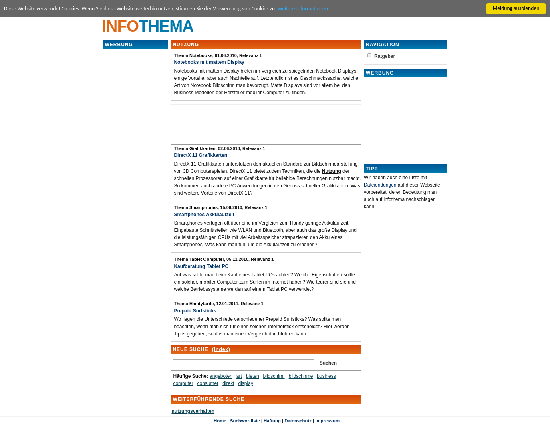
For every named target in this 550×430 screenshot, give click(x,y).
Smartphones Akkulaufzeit (204, 214)
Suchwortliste (245, 420)
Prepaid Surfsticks (195, 311)
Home (220, 420)
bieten (252, 376)
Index (221, 349)
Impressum (327, 420)
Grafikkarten (202, 148)
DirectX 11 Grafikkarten (200, 155)
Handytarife (201, 303)
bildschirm (274, 376)
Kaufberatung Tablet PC (201, 266)
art (239, 376)
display (245, 383)
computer (183, 383)
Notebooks (200, 55)
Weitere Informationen (303, 8)
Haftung (272, 420)
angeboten (221, 376)
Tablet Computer (206, 259)
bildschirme (301, 376)
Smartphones (203, 207)
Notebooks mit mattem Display (209, 62)
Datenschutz (298, 420)
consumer (207, 383)
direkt (228, 383)
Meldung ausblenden (516, 8)
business (326, 376)
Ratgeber (384, 56)
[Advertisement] (135, 170)
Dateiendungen (380, 185)
